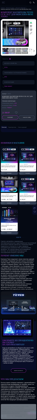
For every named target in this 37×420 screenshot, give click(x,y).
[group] (15, 34)
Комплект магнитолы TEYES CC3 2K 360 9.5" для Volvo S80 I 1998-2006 (27, 166)
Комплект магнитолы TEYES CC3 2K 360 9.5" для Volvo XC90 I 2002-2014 (8, 166)
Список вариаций (22, 127)
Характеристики (12, 127)
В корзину (10, 117)
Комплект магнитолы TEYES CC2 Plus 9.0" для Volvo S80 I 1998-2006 (8, 196)
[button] (32, 51)
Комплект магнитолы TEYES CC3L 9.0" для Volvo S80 (8, 226)
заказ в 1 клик (27, 117)
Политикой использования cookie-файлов (16, 412)
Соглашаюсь (18, 416)
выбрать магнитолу (18, 370)
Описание (4, 127)
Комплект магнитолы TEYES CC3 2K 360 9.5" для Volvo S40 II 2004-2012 (27, 196)
